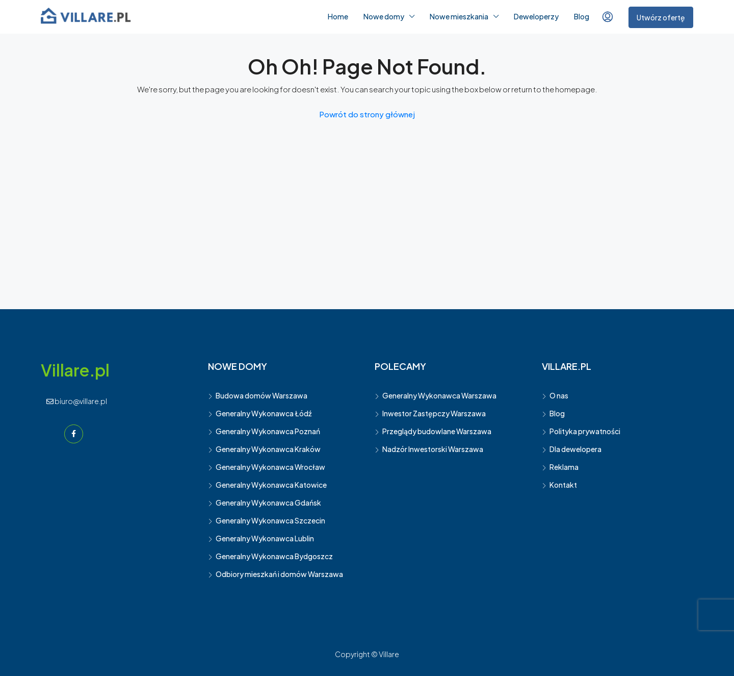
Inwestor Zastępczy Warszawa (434, 413)
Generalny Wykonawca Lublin (265, 538)
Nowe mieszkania (459, 16)
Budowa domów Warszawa (261, 395)
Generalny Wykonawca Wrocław (270, 466)
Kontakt (563, 484)
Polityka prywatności (584, 431)
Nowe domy (383, 16)
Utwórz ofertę (661, 17)
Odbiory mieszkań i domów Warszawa (279, 574)
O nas (558, 395)
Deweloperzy (536, 16)
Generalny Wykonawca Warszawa (439, 395)
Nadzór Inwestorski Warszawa (432, 449)
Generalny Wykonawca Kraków (268, 449)
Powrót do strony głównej (367, 114)
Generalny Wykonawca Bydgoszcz (274, 556)
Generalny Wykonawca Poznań (268, 431)
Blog (581, 16)
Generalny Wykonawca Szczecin (270, 520)
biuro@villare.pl (76, 401)
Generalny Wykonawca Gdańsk (268, 502)
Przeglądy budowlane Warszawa (436, 431)
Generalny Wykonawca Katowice (271, 484)
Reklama (564, 466)
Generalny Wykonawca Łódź (263, 413)
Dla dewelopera (575, 449)
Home (338, 16)
